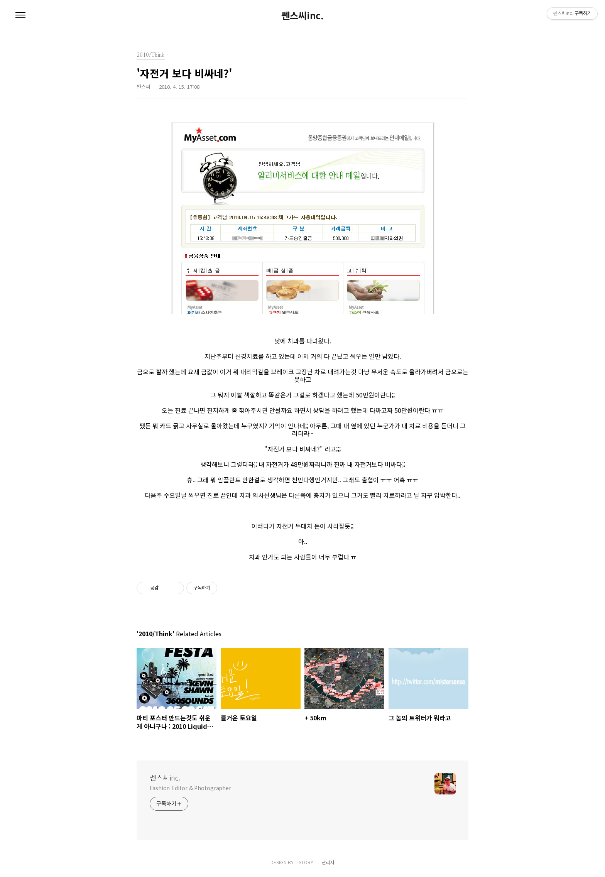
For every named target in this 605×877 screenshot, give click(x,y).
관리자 (328, 862)
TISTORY (304, 862)
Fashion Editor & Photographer (190, 788)
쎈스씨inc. (302, 15)
